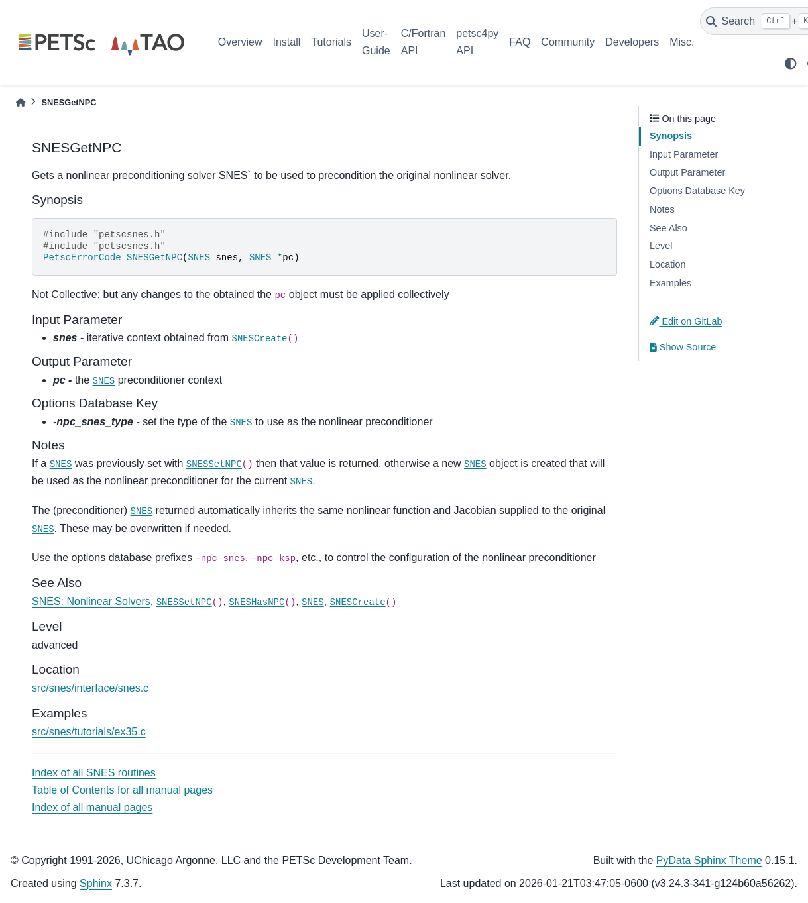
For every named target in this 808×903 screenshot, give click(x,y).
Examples (670, 283)
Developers (632, 42)
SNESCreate (259, 338)
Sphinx (96, 883)
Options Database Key (697, 191)
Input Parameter (684, 154)
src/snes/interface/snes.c (90, 688)
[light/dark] (790, 63)
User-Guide (376, 42)
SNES (199, 257)
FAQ (519, 42)
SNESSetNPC (214, 464)
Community (568, 42)
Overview (240, 42)
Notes (662, 209)
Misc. (681, 42)
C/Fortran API (423, 42)
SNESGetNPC (154, 257)
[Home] (20, 102)
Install (286, 42)
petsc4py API (477, 42)
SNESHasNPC (256, 602)
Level (661, 245)
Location (667, 264)
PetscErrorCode (82, 257)
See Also (668, 228)
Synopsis (671, 136)
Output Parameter (687, 172)
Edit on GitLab (686, 321)
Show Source (683, 347)
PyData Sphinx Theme (709, 860)
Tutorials (331, 42)
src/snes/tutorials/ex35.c (89, 731)
